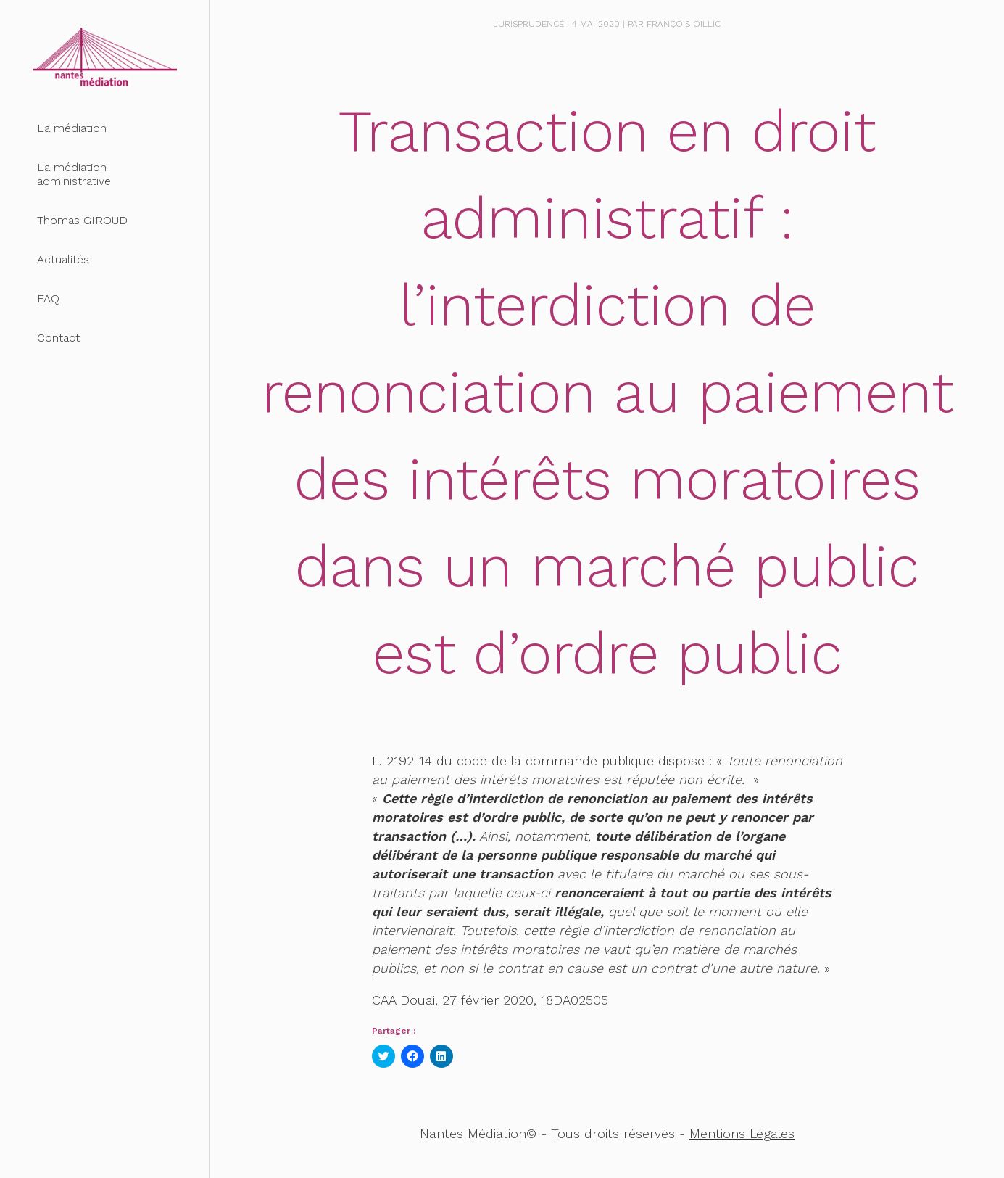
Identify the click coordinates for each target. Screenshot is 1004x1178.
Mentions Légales (742, 1133)
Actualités (63, 259)
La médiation (72, 128)
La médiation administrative (74, 174)
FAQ (48, 298)
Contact (58, 338)
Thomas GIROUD (82, 220)
